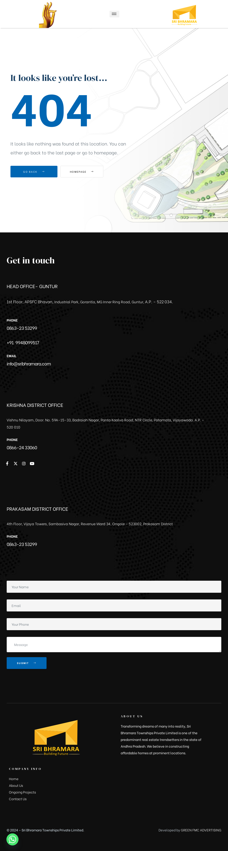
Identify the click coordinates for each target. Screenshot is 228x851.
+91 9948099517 (23, 342)
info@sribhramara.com (29, 363)
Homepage (85, 171)
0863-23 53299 (22, 327)
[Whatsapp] (12, 839)
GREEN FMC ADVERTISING (201, 829)
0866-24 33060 (22, 447)
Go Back (34, 171)
